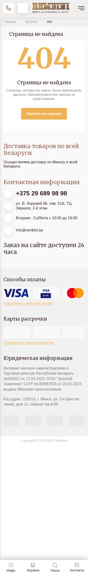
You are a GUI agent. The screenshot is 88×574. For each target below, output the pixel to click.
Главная (10, 22)
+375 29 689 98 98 (41, 193)
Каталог (31, 22)
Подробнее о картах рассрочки (29, 342)
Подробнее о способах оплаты (29, 303)
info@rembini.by (29, 230)
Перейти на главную (44, 114)
